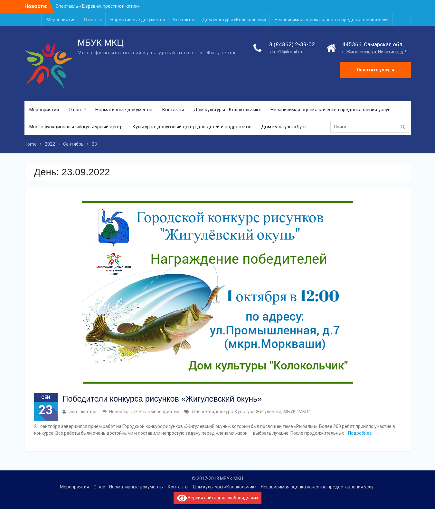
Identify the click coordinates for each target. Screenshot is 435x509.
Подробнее (360, 433)
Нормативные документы (137, 19)
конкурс (224, 411)
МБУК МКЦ (101, 43)
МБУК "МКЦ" (296, 411)
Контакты (183, 19)
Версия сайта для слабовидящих (218, 498)
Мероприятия (61, 19)
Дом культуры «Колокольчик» (234, 19)
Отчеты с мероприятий (154, 411)
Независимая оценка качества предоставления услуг (332, 19)
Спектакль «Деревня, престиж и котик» (98, 6)
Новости (118, 411)
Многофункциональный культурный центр (76, 127)
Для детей (203, 411)
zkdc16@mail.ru (285, 51)
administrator (83, 411)
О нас (90, 19)
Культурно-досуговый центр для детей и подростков (191, 127)
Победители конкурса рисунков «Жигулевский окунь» (162, 398)
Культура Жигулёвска (258, 411)
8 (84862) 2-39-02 (292, 44)
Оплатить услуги (375, 69)
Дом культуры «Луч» (284, 127)
